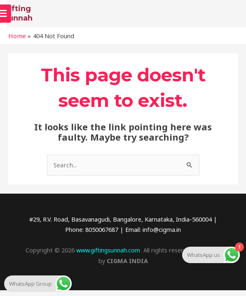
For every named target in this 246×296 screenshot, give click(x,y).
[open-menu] (234, 15)
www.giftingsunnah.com (108, 253)
